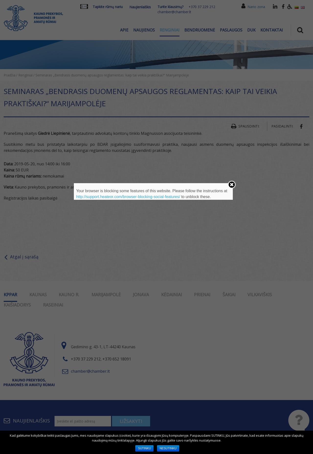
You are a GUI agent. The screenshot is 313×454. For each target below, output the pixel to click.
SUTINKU (144, 448)
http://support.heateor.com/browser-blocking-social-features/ (128, 197)
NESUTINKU (168, 448)
